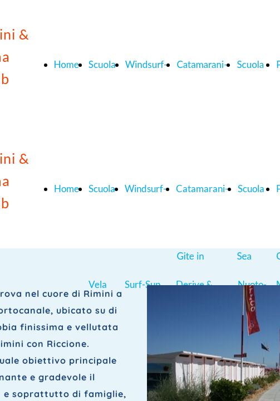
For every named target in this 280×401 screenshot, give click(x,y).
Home (66, 64)
